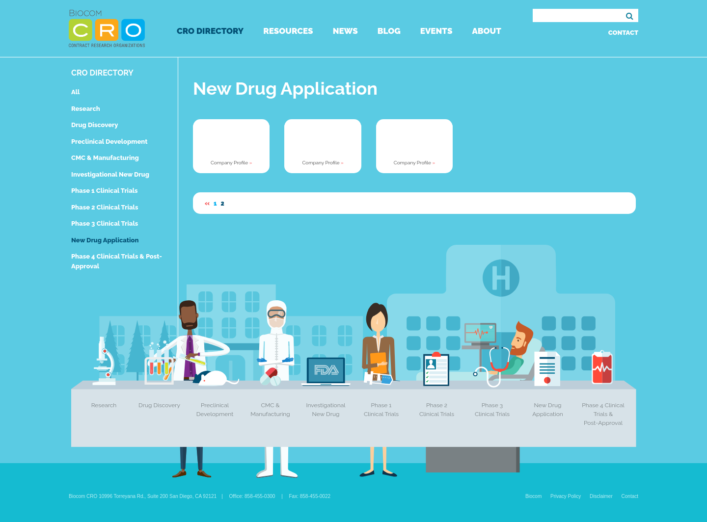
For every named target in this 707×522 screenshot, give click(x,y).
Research (85, 108)
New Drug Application (104, 240)
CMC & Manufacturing (105, 157)
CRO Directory (210, 31)
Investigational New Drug (110, 174)
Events (436, 31)
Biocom (533, 496)
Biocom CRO (107, 28)
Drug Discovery (94, 125)
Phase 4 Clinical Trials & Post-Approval (603, 414)
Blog (389, 31)
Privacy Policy (565, 496)
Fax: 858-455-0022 (310, 496)
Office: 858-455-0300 (252, 496)
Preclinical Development (109, 141)
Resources (288, 31)
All (75, 92)
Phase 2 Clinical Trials (104, 207)
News (345, 31)
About (486, 31)
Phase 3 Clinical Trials (104, 223)
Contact (623, 32)
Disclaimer (601, 496)
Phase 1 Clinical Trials (104, 190)
